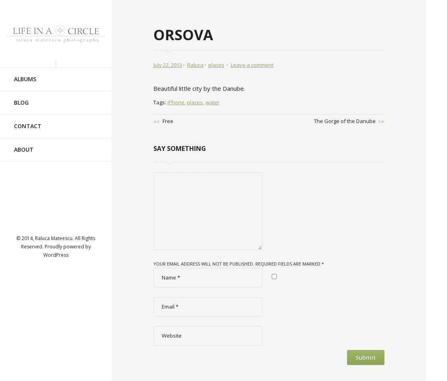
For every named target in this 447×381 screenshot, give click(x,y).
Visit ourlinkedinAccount (80, 187)
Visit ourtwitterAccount (55, 187)
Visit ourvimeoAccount (31, 210)
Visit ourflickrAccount (80, 210)
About (23, 142)
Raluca (195, 64)
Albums (25, 72)
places (216, 64)
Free (168, 121)
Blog (21, 95)
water (213, 102)
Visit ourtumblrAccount (55, 210)
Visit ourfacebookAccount (31, 187)
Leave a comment (252, 64)
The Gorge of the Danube (345, 121)
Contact (27, 119)
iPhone (175, 102)
